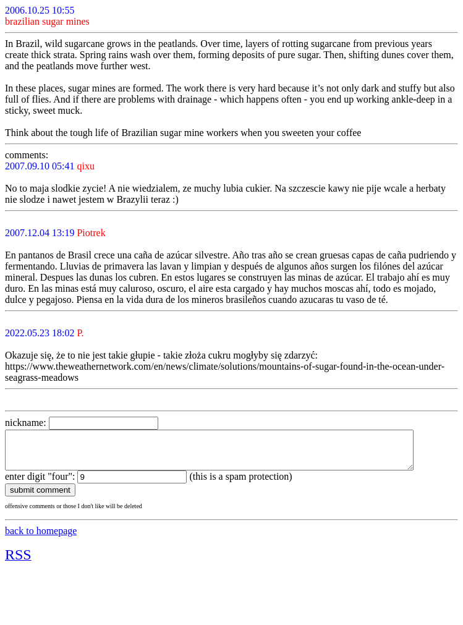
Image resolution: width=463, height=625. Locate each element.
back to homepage (41, 538)
